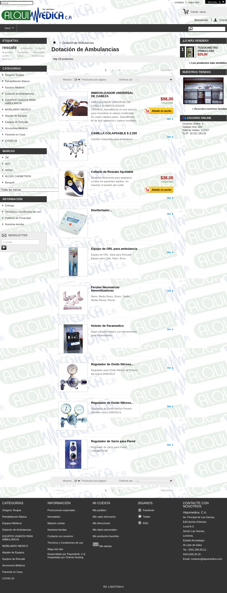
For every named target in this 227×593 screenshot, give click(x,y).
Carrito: (198, 11)
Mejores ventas (56, 523)
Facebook (148, 510)
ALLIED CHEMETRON (18, 176)
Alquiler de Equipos (16, 115)
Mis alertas (102, 544)
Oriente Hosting (74, 557)
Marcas (9, 151)
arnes (20, 55)
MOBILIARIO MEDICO (18, 109)
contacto (179, 2)
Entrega (9, 205)
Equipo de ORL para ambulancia (114, 248)
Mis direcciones (101, 523)
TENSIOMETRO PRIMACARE (208, 51)
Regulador (7, 52)
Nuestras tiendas (14, 224)
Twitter (146, 516)
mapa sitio (193, 2)
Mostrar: (67, 79)
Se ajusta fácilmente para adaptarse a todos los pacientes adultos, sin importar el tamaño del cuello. (111, 181)
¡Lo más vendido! (196, 40)
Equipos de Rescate (16, 122)
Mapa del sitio (55, 549)
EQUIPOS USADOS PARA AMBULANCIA (20, 102)
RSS (145, 523)
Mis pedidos (99, 510)
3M (7, 157)
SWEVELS (7, 59)
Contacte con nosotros (60, 536)
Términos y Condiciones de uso (23, 211)
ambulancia (26, 48)
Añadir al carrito (159, 111)
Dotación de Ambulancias (19, 93)
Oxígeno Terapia (14, 75)
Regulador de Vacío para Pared (113, 441)
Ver (169, 119)
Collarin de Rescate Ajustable (112, 171)
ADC (7, 163)
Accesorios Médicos (16, 128)
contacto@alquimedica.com (206, 559)
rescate (9, 47)
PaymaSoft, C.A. (76, 554)
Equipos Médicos (15, 87)
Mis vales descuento (104, 516)
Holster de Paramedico (107, 325)
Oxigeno (40, 48)
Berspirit (9, 182)
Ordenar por (126, 79)
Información (12, 199)
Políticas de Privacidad (18, 218)
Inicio (7, 29)
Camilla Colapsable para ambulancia (111, 139)
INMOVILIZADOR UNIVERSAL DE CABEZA (112, 94)
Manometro (39, 52)
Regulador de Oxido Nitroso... (112, 364)
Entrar (223, 20)
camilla (5, 55)
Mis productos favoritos (106, 536)
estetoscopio (38, 55)
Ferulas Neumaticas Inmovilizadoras (105, 288)
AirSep (9, 170)
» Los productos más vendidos (208, 62)
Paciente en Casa (15, 134)
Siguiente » (167, 70)
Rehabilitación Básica (17, 81)
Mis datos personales (105, 529)
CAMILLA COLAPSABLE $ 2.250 (114, 133)
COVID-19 (11, 140)
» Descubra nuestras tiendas (209, 108)
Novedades (53, 516)
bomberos (23, 52)
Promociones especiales (61, 510)
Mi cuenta (101, 503)
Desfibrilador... (101, 210)
